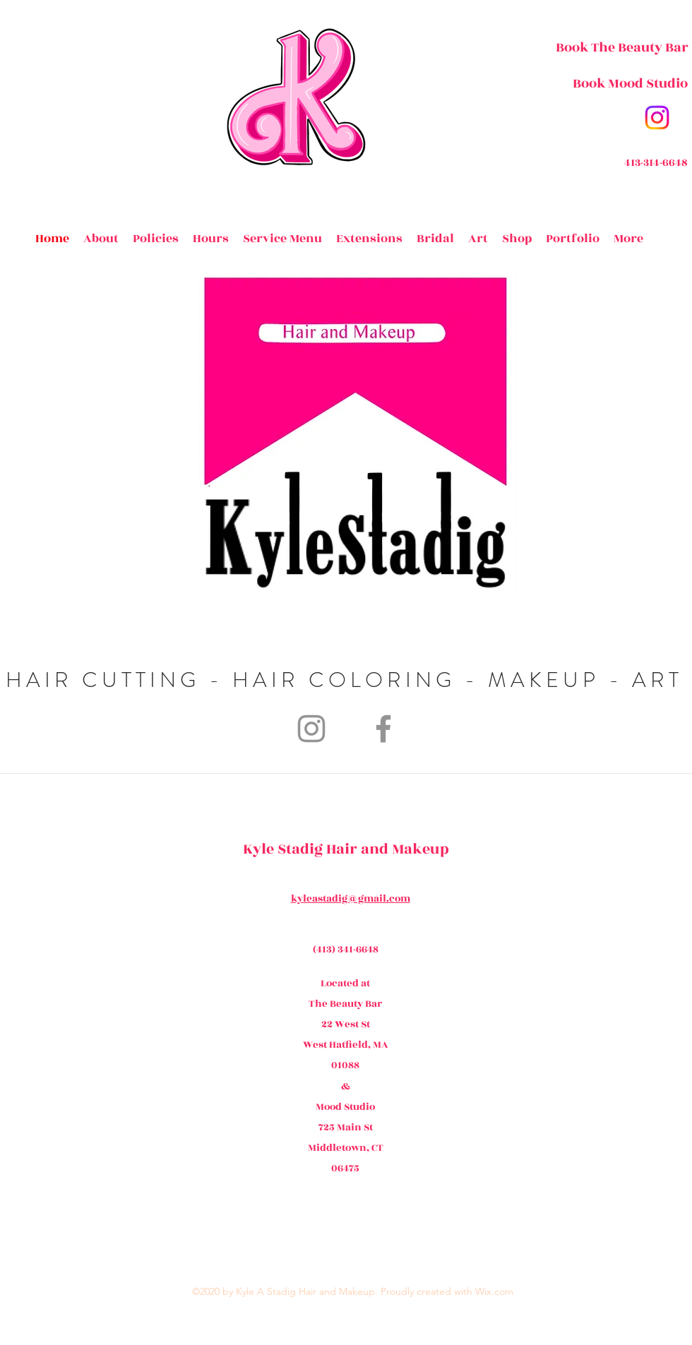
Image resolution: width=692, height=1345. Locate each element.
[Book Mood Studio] (630, 83)
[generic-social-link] (339, 1215)
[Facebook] (383, 728)
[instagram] (657, 117)
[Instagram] (311, 728)
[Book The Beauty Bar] (622, 47)
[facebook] (318, 1215)
